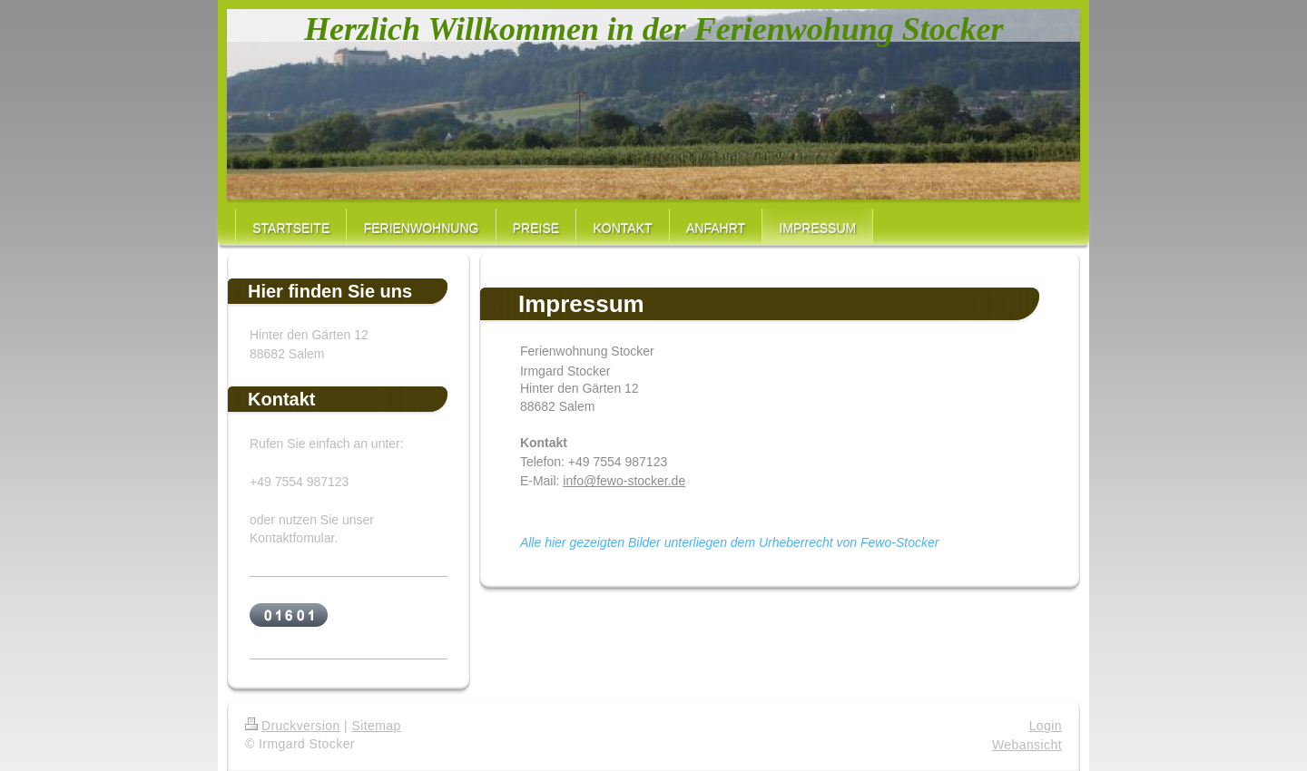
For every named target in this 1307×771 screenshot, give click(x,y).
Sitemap (375, 725)
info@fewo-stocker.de (624, 480)
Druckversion (292, 725)
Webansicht (1027, 744)
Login (1045, 725)
